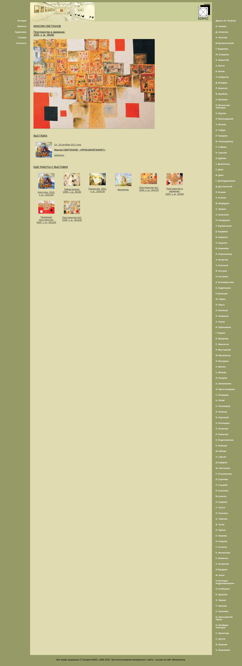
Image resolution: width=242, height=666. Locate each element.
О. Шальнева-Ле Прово (224, 618)
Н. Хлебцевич (223, 589)
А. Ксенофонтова (225, 282)
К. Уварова (221, 535)
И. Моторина (222, 361)
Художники (21, 32)
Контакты (21, 43)
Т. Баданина (222, 49)
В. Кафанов (222, 237)
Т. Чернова (221, 606)
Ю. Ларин (221, 299)
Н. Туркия (221, 530)
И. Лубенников (223, 327)
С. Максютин (222, 344)
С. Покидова (222, 395)
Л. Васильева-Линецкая (223, 106)
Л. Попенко (221, 412)
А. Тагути (220, 507)
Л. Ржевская (222, 434)
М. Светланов (223, 468)
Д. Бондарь (222, 82)
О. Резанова (222, 428)
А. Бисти (220, 65)
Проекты (21, 26)
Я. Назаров (221, 378)
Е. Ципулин (221, 594)
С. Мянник (221, 372)
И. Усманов (221, 541)
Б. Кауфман (222, 231)
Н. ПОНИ (220, 400)
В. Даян (220, 175)
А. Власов (221, 124)
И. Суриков (221, 502)
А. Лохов (220, 322)
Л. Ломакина (222, 316)
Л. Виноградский (224, 119)
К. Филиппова (223, 552)
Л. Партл (220, 305)
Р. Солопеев (222, 490)
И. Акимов (221, 26)
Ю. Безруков (222, 54)
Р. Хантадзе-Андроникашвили (225, 582)
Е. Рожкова (221, 445)
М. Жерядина (222, 203)
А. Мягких (221, 367)
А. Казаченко (222, 214)
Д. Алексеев (222, 32)
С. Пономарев (223, 406)
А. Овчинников (223, 383)
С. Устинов (221, 547)
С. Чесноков (222, 611)
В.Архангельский (225, 43)
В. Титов (220, 524)
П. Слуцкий (221, 485)
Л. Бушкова (222, 99)
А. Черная (221, 600)
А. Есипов (221, 197)
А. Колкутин (222, 259)
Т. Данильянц (223, 164)
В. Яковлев (221, 644)
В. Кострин (221, 271)
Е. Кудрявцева (223, 288)
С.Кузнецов (222, 293)
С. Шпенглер (222, 633)
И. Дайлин (221, 158)
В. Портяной (222, 417)
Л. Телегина (222, 513)
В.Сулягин (221, 496)
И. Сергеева (222, 479)
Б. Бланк (220, 71)
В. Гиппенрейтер (224, 141)
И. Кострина (222, 276)
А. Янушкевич (223, 650)
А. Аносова (221, 37)
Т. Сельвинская (224, 474)
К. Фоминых (222, 558)
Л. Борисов (221, 88)
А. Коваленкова (224, 254)
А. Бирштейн (222, 60)
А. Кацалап (221, 243)
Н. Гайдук (221, 130)
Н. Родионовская (224, 440)
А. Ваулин (221, 113)
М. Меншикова (223, 355)
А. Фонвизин (222, 564)
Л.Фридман (221, 569)
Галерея (22, 37)
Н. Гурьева (221, 152)
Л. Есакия (221, 192)
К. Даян (219, 169)
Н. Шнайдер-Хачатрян (222, 626)
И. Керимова (222, 248)
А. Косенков (222, 265)
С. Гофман (221, 147)
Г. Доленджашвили (225, 181)
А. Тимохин (221, 519)
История (22, 20)
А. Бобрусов (222, 77)
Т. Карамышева (224, 226)
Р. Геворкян (222, 136)
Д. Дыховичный (224, 186)
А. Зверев (221, 209)
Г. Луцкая (220, 333)
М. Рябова (221, 451)
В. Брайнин (222, 94)
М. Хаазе (220, 575)
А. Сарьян (221, 457)
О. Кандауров (223, 220)
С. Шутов (220, 639)
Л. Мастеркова (223, 350)
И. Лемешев (222, 310)
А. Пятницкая (223, 423)
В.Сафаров (221, 462)
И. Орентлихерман (225, 389)
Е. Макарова (222, 338)
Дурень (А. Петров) (226, 20)
